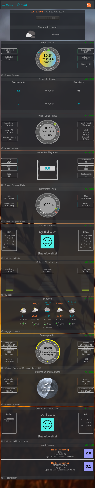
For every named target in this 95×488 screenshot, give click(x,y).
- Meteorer (25, 368)
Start (22, 5)
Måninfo (6, 368)
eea (53, 232)
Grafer (5, 75)
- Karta (22, 222)
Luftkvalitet (7, 258)
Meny (8, 5)
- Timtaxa (16, 331)
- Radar (22, 185)
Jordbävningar (9, 478)
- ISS (39, 368)
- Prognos (14, 75)
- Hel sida (18, 441)
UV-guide (6, 295)
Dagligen (6, 331)
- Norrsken (16, 368)
